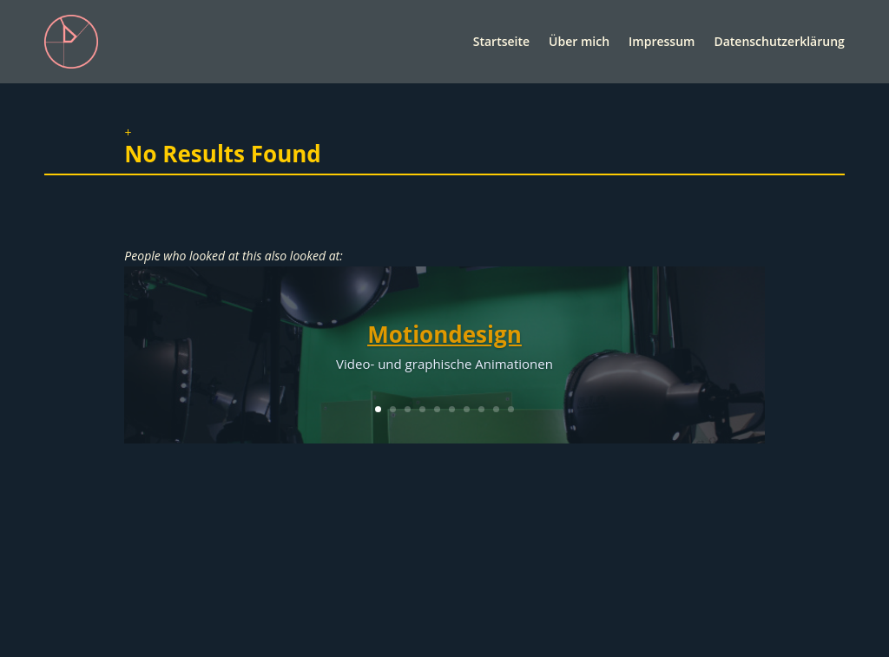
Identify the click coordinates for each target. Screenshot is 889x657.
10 (511, 409)
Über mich (579, 41)
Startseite (501, 41)
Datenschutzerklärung (779, 41)
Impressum (662, 41)
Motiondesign (444, 334)
